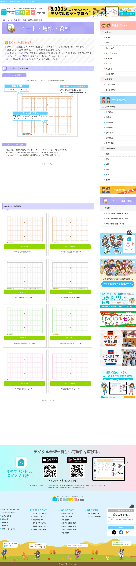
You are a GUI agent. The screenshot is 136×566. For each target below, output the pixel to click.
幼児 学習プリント (39, 520)
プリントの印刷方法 (8, 513)
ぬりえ (108, 38)
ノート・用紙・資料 (39, 529)
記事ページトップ (67, 513)
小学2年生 (109, 117)
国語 (107, 154)
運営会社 (5, 519)
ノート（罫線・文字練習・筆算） (117, 213)
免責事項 (5, 526)
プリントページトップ (40, 513)
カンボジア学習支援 (94, 516)
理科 (107, 174)
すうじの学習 (110, 90)
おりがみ (109, 58)
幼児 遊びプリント (39, 516)
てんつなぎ (110, 48)
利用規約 (5, 522)
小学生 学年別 (110, 107)
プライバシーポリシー (9, 529)
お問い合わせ (6, 516)
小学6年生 (109, 138)
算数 (107, 159)
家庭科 (108, 180)
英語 (107, 164)
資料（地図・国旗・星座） (115, 224)
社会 (107, 169)
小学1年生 (109, 112)
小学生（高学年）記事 (69, 529)
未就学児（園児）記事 (69, 523)
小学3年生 (109, 122)
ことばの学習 (110, 85)
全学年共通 (110, 143)
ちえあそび (110, 74)
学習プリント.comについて (11, 509)
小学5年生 (109, 133)
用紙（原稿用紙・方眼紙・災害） (117, 218)
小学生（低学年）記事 (69, 526)
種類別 (107, 208)
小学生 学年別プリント (40, 523)
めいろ (108, 43)
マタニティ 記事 (67, 516)
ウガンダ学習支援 (93, 513)
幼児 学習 (108, 79)
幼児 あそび (109, 32)
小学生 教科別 (110, 148)
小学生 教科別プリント (40, 526)
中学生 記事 (65, 533)
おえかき (109, 69)
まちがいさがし (111, 53)
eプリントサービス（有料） (17, 56)
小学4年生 (109, 127)
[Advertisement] (48, 183)
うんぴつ (109, 63)
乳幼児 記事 (65, 520)
